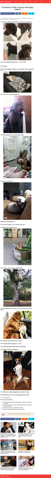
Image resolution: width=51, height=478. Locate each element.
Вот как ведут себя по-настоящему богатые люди (13, 407)
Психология (35, 1)
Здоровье (20, 1)
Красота (15, 1)
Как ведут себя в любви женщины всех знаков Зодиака (14, 409)
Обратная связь (8, 476)
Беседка (40, 1)
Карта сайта (2, 476)
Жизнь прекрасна (5, 1)
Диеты (31, 1)
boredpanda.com (8, 397)
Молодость (26, 1)
